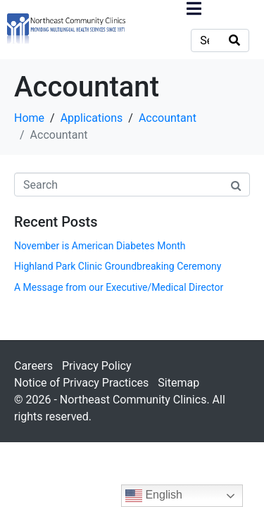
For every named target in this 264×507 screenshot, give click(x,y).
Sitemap (178, 382)
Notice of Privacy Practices (81, 382)
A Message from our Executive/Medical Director (118, 287)
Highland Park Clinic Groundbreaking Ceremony (117, 266)
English (153, 495)
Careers (33, 366)
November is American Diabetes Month (99, 245)
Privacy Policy (97, 366)
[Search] (234, 40)
